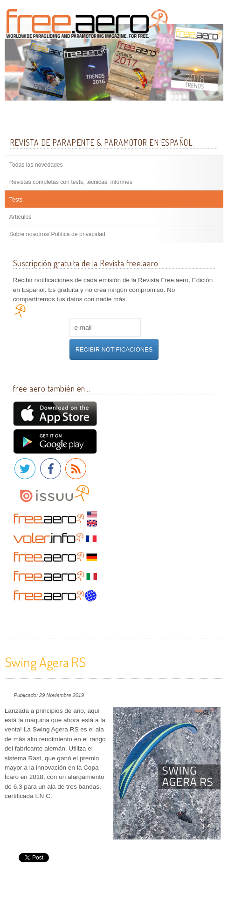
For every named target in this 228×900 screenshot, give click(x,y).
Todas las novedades (36, 165)
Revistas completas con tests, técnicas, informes (70, 182)
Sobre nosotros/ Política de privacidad (57, 234)
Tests (16, 199)
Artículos (20, 217)
